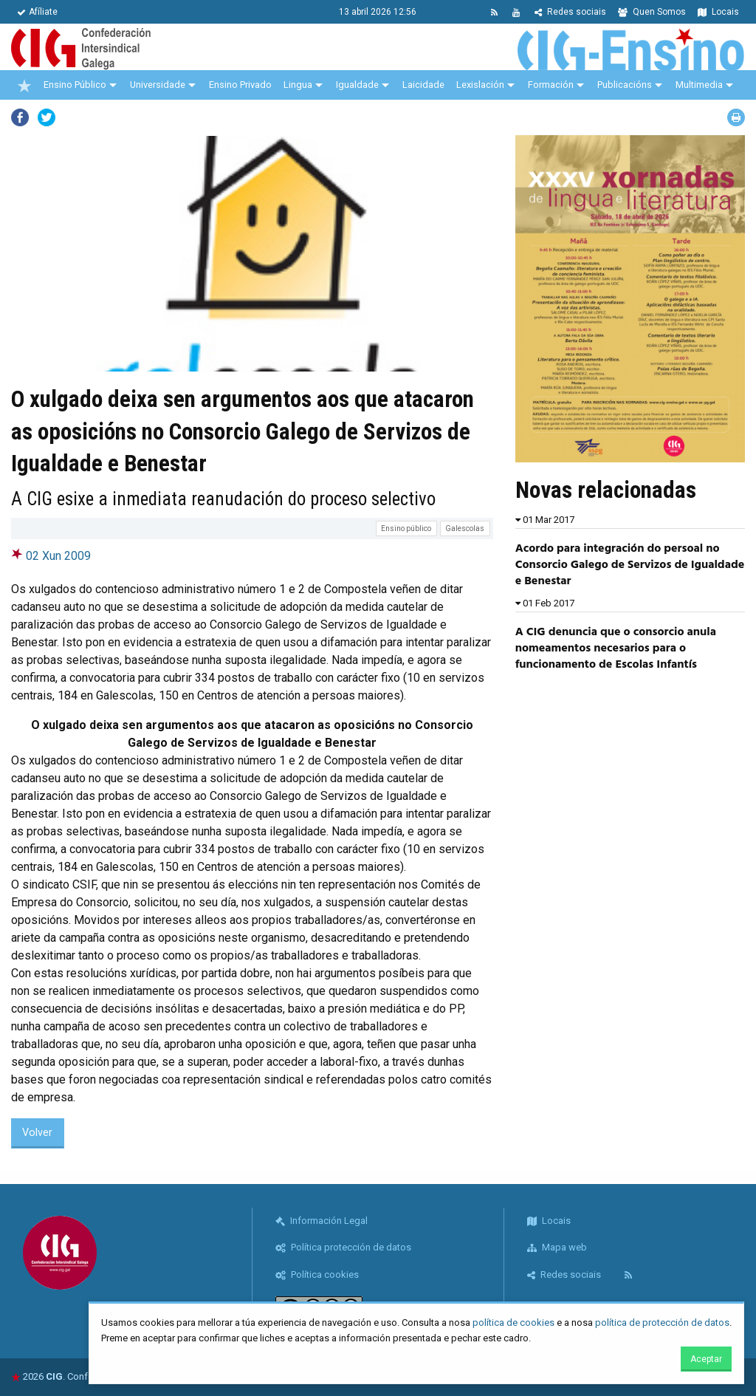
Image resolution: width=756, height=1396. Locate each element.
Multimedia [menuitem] (699, 84)
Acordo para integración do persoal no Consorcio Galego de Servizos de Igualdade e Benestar (630, 565)
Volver (37, 1132)
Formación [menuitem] (551, 84)
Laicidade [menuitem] (423, 84)
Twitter (46, 117)
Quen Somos (652, 12)
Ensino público (406, 528)
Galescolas (464, 528)
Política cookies (317, 1274)
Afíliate (37, 12)
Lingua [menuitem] (298, 84)
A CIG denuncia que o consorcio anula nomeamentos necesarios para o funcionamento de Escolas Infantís (615, 649)
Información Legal (321, 1220)
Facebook (20, 117)
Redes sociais (570, 12)
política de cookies (513, 1322)
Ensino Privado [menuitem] (240, 84)
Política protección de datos (343, 1247)
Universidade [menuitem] (157, 84)
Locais (718, 12)
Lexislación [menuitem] (480, 84)
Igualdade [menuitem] (357, 84)
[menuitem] (24, 85)
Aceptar (706, 1359)
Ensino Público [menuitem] (75, 84)
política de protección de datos (662, 1322)
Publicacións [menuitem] (624, 84)
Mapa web (557, 1247)
